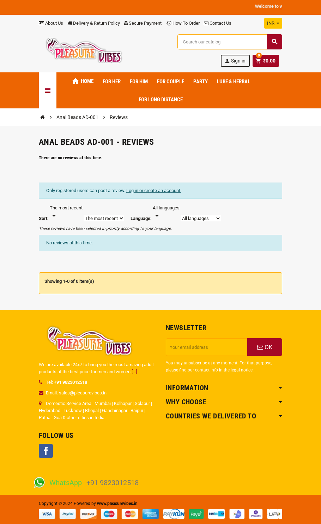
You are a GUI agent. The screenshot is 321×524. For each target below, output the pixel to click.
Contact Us (217, 23)
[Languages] (166, 212)
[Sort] (66, 212)
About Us (51, 23)
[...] (134, 371)
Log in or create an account (153, 190)
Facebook (46, 451)
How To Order (183, 23)
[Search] (229, 41)
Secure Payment (143, 23)
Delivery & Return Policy (93, 23)
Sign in (235, 61)
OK (265, 347)
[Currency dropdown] (273, 23)
